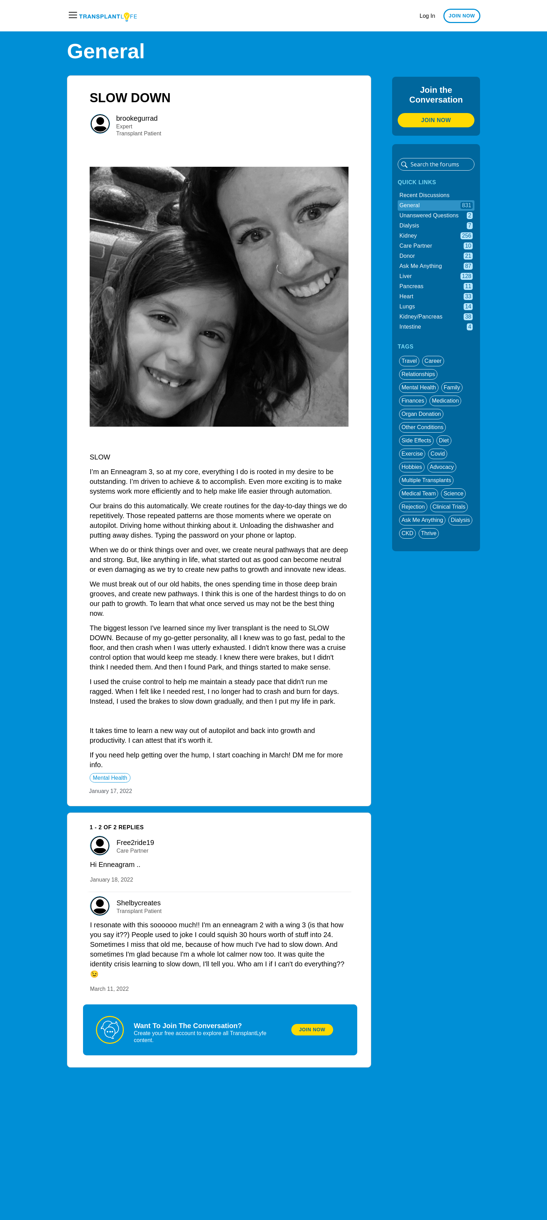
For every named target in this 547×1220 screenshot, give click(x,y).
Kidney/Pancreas (436, 316)
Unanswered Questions (436, 215)
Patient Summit (381, 16)
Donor (436, 256)
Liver (436, 276)
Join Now (312, 1029)
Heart (436, 296)
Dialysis (436, 225)
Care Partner (436, 245)
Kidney (436, 235)
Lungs (436, 306)
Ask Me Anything (436, 266)
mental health (110, 778)
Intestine (436, 326)
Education (254, 16)
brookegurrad (137, 118)
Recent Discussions (424, 195)
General (436, 205)
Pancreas (436, 286)
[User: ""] (100, 124)
